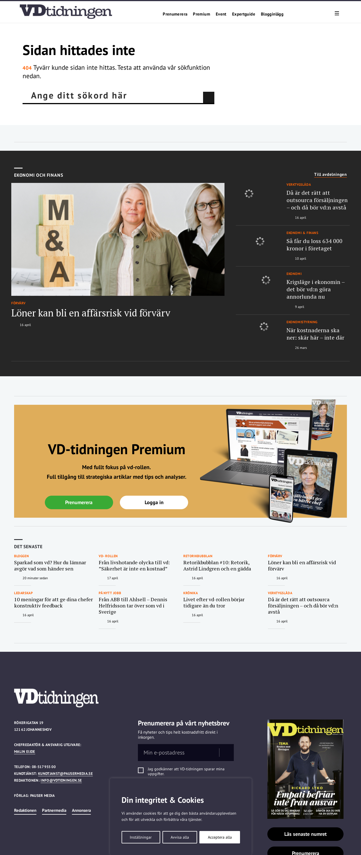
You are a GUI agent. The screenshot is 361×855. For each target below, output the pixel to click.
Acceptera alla (220, 837)
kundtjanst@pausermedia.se (65, 773)
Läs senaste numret (305, 834)
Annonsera (81, 810)
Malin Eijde (24, 751)
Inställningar (141, 837)
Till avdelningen (330, 174)
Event (221, 14)
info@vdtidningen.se (61, 780)
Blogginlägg (272, 14)
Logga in (154, 502)
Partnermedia (54, 810)
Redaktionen (25, 810)
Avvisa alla (180, 837)
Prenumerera (175, 14)
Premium (201, 14)
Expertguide (243, 14)
